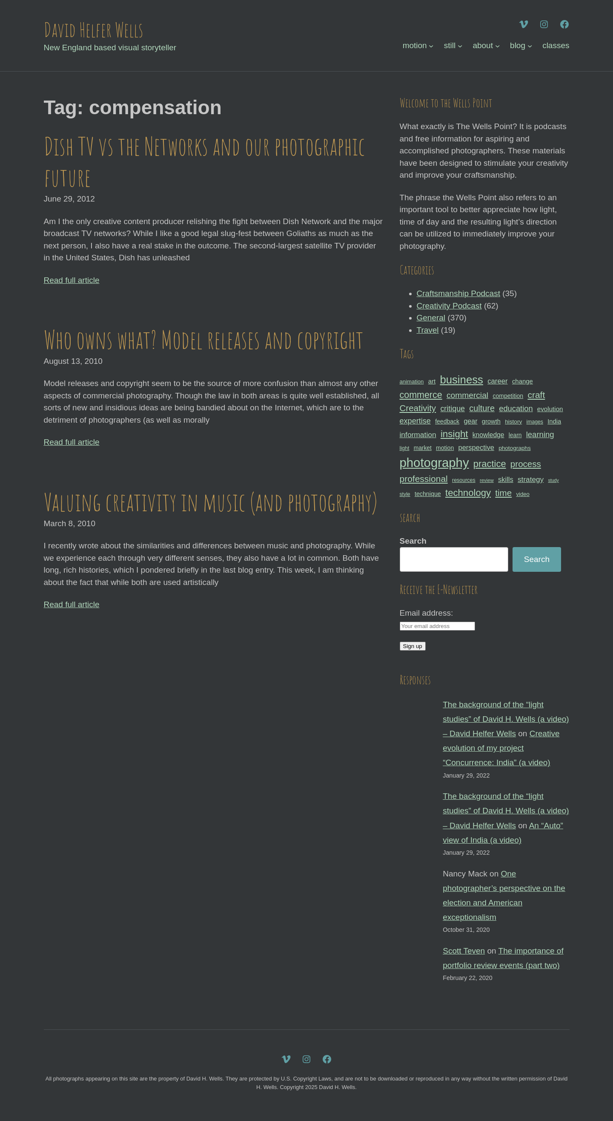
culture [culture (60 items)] (482, 408)
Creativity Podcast (449, 305)
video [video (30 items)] (522, 494)
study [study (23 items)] (553, 480)
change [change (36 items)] (522, 381)
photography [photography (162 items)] (434, 462)
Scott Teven (464, 950)
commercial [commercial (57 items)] (467, 395)
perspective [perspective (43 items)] (476, 447)
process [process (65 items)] (525, 464)
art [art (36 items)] (431, 381)
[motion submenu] (431, 45)
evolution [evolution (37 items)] (550, 408)
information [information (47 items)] (418, 434)
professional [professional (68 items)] (424, 479)
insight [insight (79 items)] (454, 434)
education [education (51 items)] (516, 408)
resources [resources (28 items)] (464, 480)
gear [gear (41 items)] (470, 421)
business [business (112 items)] (461, 380)
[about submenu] (497, 45)
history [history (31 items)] (513, 421)
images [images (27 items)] (534, 422)
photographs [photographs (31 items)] (514, 448)
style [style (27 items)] (405, 494)
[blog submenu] (529, 45)
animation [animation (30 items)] (412, 381)
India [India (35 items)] (554, 421)
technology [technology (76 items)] (468, 492)
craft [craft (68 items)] (536, 395)
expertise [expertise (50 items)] (415, 421)
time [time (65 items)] (503, 493)
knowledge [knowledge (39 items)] (488, 434)
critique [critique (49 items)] (452, 408)
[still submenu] (460, 45)
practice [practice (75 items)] (489, 463)
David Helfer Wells (93, 29)
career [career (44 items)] (497, 381)
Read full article (72, 280)
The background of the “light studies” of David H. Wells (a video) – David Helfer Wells (506, 719)
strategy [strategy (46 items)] (531, 479)
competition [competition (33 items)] (508, 395)
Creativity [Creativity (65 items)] (418, 408)
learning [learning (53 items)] (540, 434)
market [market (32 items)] (423, 447)
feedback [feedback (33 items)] (447, 421)
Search (413, 540)
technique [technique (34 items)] (428, 493)
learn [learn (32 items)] (515, 435)
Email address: (426, 612)
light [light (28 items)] (405, 448)
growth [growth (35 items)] (491, 421)
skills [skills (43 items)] (505, 479)
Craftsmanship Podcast (458, 293)
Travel (428, 330)
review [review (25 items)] (487, 480)
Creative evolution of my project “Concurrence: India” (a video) (501, 748)
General (431, 317)
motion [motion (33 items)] (445, 447)
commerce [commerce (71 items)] (421, 395)
